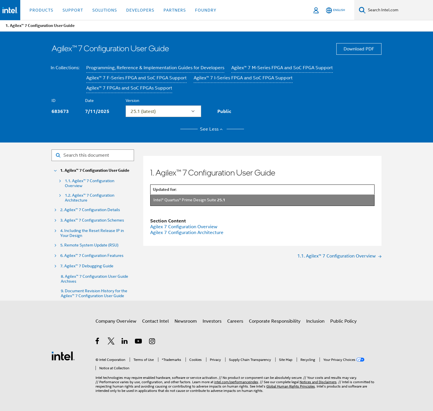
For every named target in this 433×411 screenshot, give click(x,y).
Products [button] (41, 10)
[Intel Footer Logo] (63, 356)
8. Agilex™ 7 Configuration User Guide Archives (94, 279)
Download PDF (359, 49)
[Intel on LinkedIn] (124, 342)
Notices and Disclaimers (318, 382)
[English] (335, 10)
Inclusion (315, 321)
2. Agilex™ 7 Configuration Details (90, 209)
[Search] (362, 10)
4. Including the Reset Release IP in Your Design (92, 233)
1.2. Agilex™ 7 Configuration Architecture (89, 198)
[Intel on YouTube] (138, 342)
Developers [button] (140, 10)
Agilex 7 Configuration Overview (183, 227)
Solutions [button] (104, 10)
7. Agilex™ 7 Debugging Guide (86, 266)
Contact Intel (155, 321)
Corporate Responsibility (274, 321)
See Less (212, 129)
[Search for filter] (93, 155)
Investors (212, 321)
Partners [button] (175, 10)
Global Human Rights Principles (290, 386)
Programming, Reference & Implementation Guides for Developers (155, 68)
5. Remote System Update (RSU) (89, 245)
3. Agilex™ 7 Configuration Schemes (92, 220)
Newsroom (186, 321)
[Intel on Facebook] (97, 342)
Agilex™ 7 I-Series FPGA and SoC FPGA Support (243, 78)
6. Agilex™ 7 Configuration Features (92, 255)
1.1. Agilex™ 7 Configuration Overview (89, 183)
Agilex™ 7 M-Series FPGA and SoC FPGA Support (282, 68)
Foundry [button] (205, 10)
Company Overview (116, 321)
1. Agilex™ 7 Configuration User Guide (94, 170)
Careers (235, 321)
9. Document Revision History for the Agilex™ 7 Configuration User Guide (94, 293)
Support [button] (73, 10)
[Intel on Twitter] (111, 342)
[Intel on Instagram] (152, 342)
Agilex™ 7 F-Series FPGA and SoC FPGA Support (136, 78)
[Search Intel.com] (399, 10)
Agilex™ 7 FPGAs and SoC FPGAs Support (129, 88)
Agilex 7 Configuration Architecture (186, 232)
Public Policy (343, 321)
